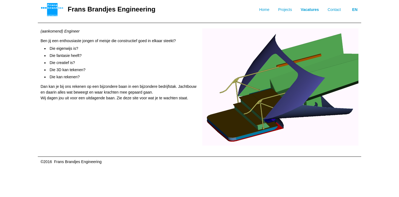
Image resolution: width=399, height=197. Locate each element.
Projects (285, 9)
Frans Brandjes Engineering (111, 9)
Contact (334, 9)
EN (354, 9)
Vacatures (310, 9)
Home (264, 9)
